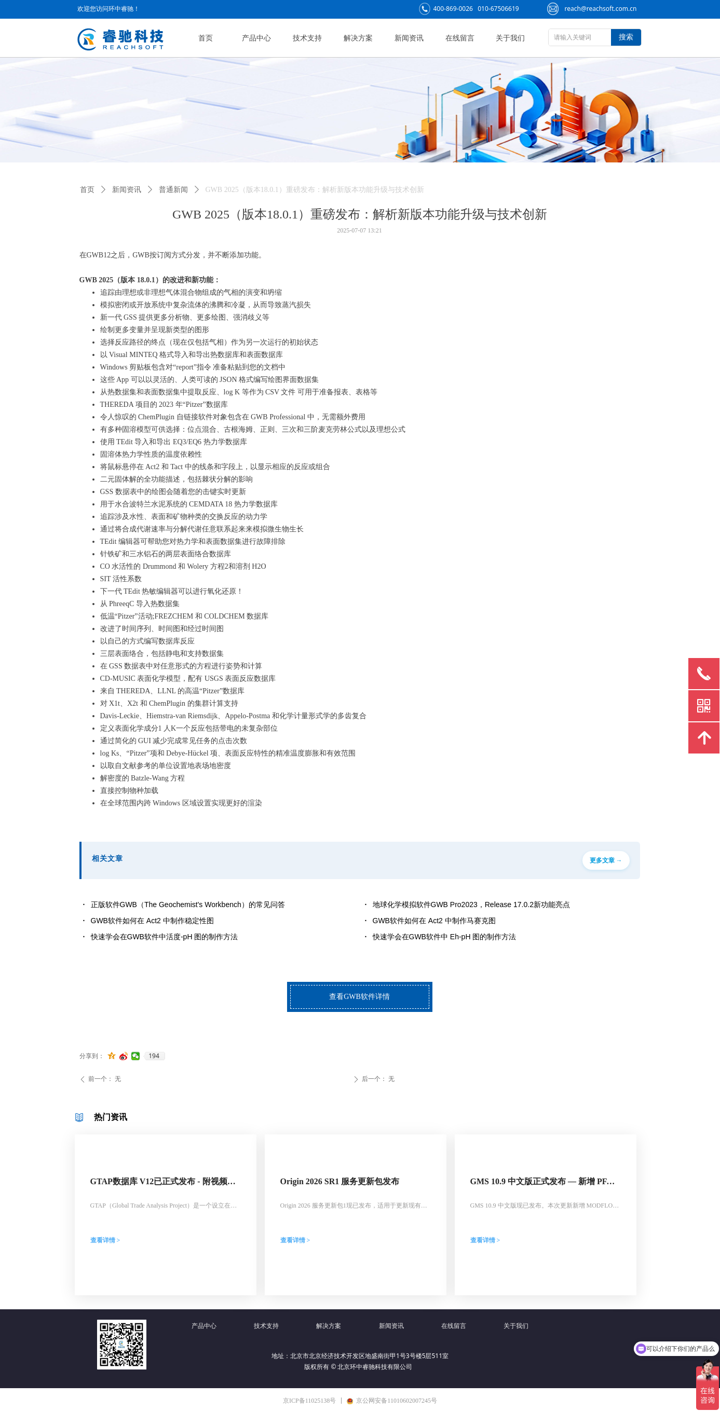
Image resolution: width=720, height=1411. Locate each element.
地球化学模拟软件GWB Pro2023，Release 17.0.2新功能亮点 (471, 904)
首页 (87, 190)
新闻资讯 (126, 190)
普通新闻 (173, 190)
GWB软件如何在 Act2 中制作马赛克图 (434, 920)
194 (153, 1056)
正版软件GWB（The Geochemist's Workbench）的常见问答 (188, 904)
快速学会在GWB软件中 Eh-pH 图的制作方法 (445, 937)
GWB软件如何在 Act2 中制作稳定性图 (152, 920)
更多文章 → (606, 860)
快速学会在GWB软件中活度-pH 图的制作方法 (164, 937)
